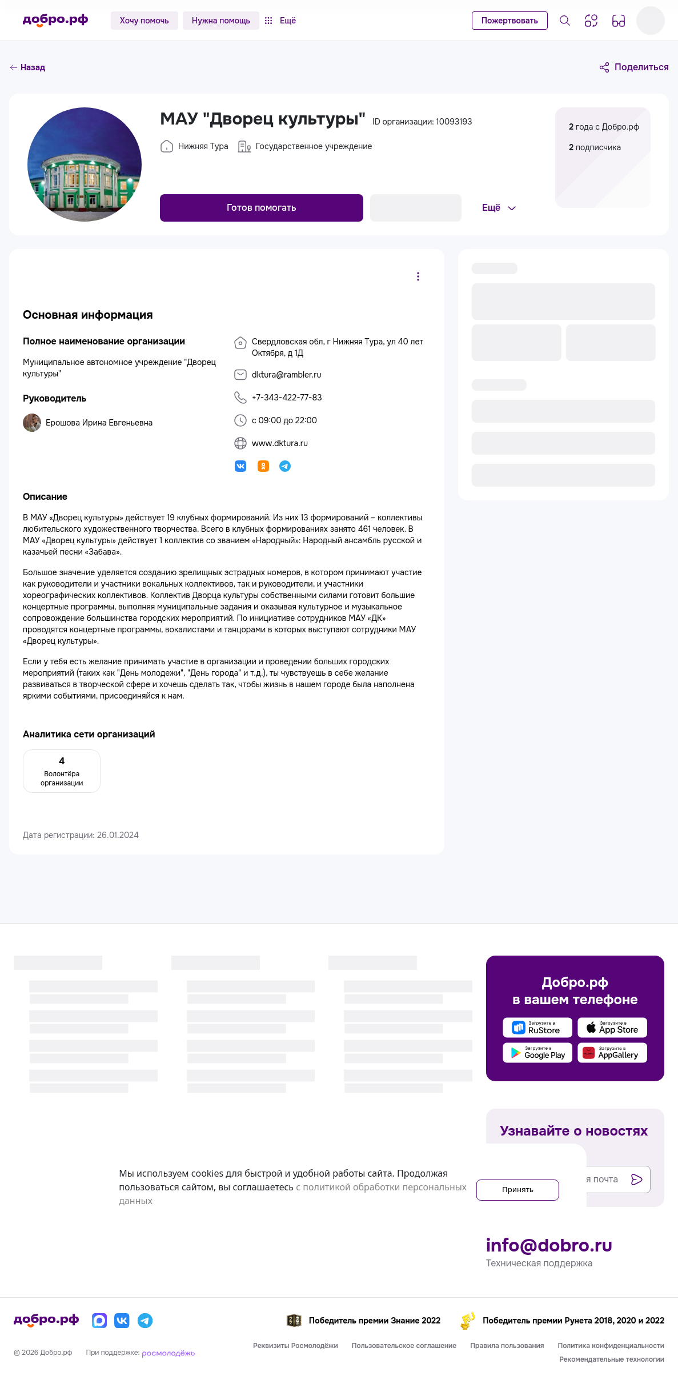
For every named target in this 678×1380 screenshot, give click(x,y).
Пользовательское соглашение (404, 1345)
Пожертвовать (510, 20)
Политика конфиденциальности (610, 1345)
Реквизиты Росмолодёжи (295, 1345)
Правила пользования (507, 1345)
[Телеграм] (145, 1320)
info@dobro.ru (549, 1245)
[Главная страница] (55, 21)
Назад (27, 67)
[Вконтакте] (122, 1320)
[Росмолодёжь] (168, 1352)
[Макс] (99, 1320)
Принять (507, 1187)
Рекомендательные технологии (611, 1359)
